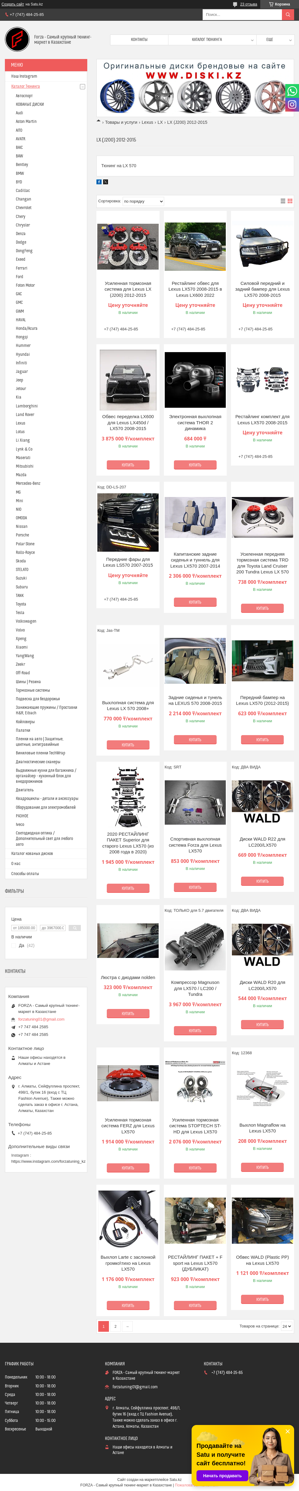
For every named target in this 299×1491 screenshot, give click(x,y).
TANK (20, 595)
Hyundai (23, 354)
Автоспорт (24, 96)
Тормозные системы (33, 690)
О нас (15, 863)
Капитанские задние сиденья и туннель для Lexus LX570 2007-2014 (195, 560)
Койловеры (25, 722)
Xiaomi (22, 647)
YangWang (25, 655)
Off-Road (23, 673)
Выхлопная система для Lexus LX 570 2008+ (128, 705)
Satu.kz (175, 1480)
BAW (19, 156)
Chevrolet (23, 207)
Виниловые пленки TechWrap (40, 753)
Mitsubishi (25, 466)
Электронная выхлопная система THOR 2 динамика (195, 422)
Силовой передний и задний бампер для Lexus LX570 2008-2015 (262, 289)
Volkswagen (26, 621)
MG (18, 492)
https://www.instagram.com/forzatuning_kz (48, 1161)
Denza (21, 233)
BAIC (19, 147)
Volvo (20, 630)
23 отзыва (248, 4)
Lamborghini (27, 406)
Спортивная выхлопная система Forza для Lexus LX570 (195, 844)
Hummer (23, 345)
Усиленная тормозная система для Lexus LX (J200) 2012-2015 (128, 289)
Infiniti (21, 363)
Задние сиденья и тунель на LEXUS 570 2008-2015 (195, 700)
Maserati (23, 457)
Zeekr (20, 664)
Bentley (22, 164)
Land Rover (25, 414)
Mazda (21, 475)
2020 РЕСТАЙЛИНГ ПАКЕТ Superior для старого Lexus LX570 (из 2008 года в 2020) (128, 843)
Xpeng (21, 638)
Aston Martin (26, 121)
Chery (20, 216)
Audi (19, 113)
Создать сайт (13, 4)
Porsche (22, 535)
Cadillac (23, 190)
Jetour (21, 388)
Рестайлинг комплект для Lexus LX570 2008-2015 (263, 419)
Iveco (20, 824)
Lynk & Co (24, 449)
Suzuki (21, 578)
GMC (19, 302)
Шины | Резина (28, 681)
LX (160, 122)
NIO (18, 509)
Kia (18, 397)
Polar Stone (25, 544)
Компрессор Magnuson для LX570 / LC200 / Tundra (195, 988)
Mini (19, 501)
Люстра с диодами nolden (128, 977)
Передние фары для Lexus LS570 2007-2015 (128, 562)
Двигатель (25, 790)
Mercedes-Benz (28, 483)
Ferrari (21, 268)
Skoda (21, 561)
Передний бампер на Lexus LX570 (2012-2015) (262, 700)
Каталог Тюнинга (25, 86)
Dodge (21, 242)
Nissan (21, 526)
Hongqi (22, 337)
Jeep (19, 380)
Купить (128, 465)
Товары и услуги (121, 122)
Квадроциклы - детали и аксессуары (47, 798)
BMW (20, 173)
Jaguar (22, 371)
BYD (19, 182)
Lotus (20, 431)
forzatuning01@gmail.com (41, 1019)
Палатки (23, 730)
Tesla (20, 612)
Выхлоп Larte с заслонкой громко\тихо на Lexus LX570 (128, 1263)
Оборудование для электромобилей (46, 807)
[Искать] (288, 14)
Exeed (20, 259)
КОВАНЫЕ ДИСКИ (30, 104)
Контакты (139, 39)
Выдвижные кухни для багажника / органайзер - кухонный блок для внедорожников (46, 776)
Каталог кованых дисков (32, 853)
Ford (19, 276)
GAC (19, 294)
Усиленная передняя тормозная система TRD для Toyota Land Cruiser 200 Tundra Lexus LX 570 (262, 563)
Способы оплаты (25, 873)
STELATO (22, 569)
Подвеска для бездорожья (38, 699)
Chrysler (23, 225)
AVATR (20, 139)
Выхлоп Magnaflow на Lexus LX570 (263, 1128)
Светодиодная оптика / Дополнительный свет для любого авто (44, 839)
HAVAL (21, 320)
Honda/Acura (27, 328)
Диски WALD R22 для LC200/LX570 (262, 842)
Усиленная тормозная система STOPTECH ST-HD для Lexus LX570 (195, 1125)
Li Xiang (23, 440)
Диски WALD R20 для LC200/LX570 (262, 985)
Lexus (147, 122)
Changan (23, 199)
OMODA (21, 518)
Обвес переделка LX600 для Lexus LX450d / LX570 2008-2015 (128, 422)
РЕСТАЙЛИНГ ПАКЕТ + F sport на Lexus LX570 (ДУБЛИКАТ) (195, 1263)
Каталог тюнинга (207, 39)
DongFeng (24, 251)
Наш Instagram (24, 76)
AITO (19, 130)
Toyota (21, 604)
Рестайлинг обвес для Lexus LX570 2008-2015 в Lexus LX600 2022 (195, 289)
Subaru (22, 587)
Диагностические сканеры (38, 762)
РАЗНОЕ (22, 816)
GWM (20, 311)
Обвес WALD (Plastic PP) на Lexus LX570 (262, 1260)
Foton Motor (25, 285)
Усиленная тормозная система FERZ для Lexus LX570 (127, 1125)
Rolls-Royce (25, 552)
